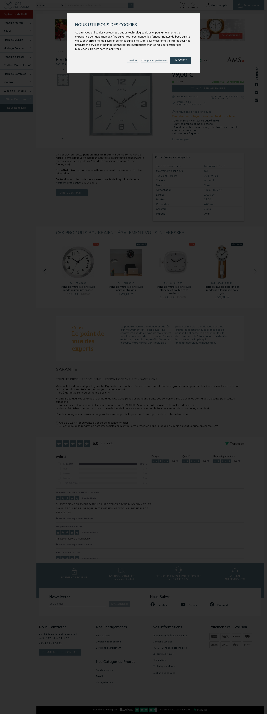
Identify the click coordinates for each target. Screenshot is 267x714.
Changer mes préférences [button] (154, 60)
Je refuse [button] (132, 60)
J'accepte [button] (180, 60)
